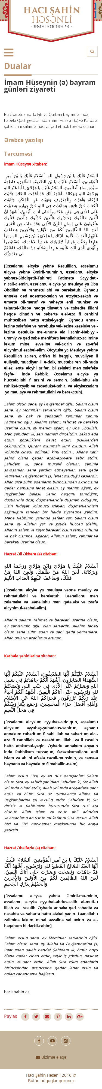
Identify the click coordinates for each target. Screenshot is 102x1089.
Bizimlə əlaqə (51, 1058)
